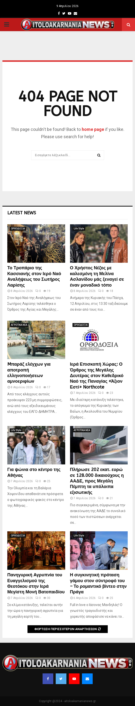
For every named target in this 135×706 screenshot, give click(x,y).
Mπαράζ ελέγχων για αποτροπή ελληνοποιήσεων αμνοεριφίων (29, 373)
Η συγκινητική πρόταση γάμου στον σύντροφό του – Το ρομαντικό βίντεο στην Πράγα (98, 583)
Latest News (21, 213)
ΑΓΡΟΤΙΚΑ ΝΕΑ (19, 325)
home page (93, 129)
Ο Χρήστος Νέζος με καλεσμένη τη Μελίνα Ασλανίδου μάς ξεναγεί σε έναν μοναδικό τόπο (97, 276)
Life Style (79, 228)
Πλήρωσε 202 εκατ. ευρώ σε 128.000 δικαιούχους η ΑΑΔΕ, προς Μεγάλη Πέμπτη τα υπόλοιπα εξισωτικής (97, 481)
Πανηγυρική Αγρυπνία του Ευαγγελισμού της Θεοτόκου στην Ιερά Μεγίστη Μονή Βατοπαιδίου (36, 583)
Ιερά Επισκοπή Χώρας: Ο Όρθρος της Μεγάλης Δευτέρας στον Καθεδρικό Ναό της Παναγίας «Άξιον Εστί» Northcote (97, 376)
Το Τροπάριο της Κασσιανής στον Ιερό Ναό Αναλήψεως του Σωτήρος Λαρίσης (34, 276)
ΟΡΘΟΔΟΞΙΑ (18, 228)
